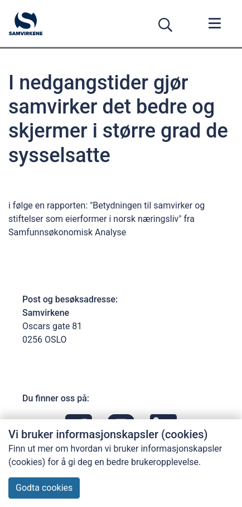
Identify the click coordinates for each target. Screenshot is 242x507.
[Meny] (215, 24)
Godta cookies (44, 487)
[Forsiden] (25, 23)
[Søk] (167, 25)
